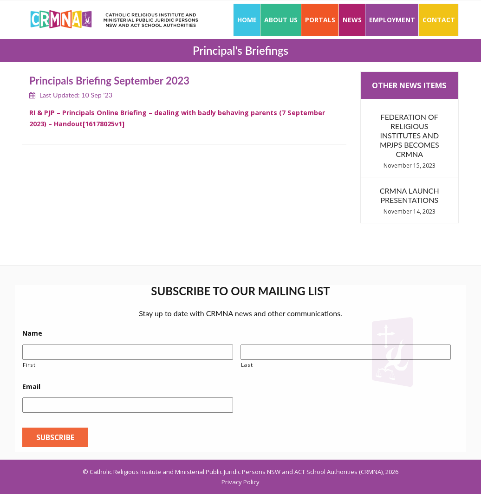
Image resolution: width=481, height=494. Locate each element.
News (352, 19)
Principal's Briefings (240, 50)
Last (247, 364)
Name (32, 333)
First (29, 364)
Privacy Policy (240, 482)
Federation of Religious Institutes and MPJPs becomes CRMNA (409, 135)
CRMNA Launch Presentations (409, 195)
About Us (281, 19)
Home (247, 19)
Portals (320, 19)
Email (31, 387)
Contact (438, 19)
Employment (392, 19)
